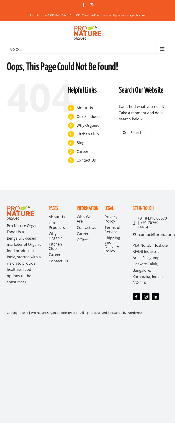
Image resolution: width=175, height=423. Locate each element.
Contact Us (86, 160)
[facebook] (136, 296)
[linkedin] (155, 296)
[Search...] (143, 132)
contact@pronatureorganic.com (124, 15)
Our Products (88, 116)
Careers (83, 151)
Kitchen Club (88, 134)
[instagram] (145, 296)
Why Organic (88, 125)
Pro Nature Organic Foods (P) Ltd (54, 313)
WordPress (135, 313)
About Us (85, 107)
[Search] (124, 132)
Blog (80, 142)
